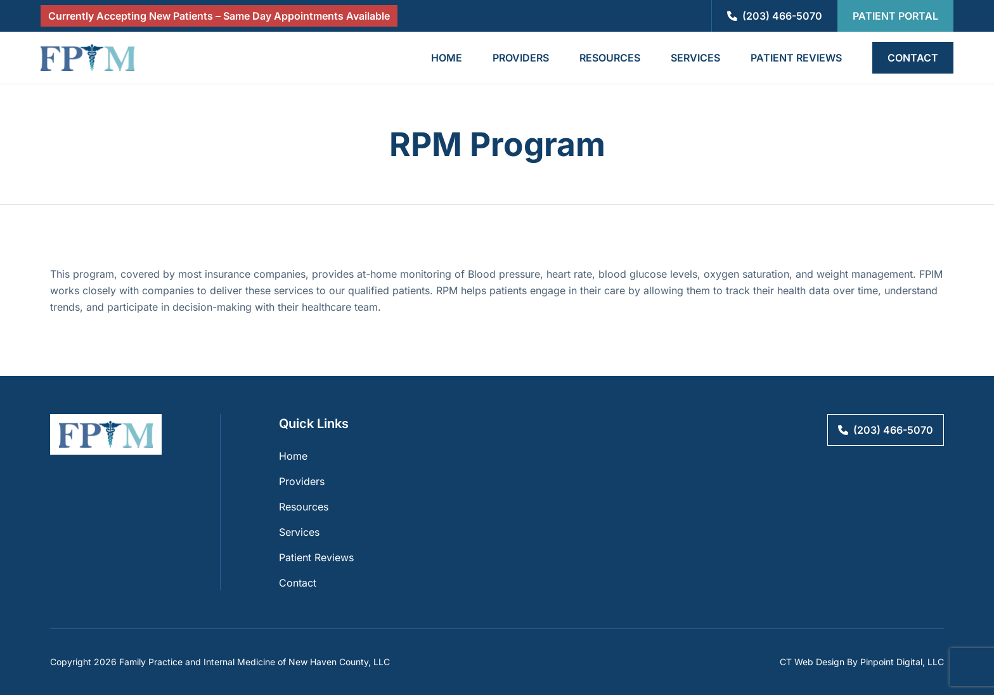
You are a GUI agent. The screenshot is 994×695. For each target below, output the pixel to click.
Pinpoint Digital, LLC (902, 661)
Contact (913, 57)
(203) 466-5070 (774, 16)
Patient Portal (895, 16)
